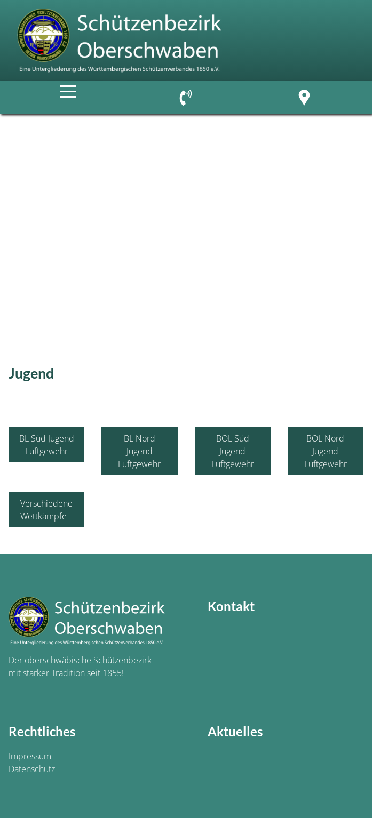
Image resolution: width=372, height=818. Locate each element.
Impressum (30, 756)
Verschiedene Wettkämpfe (46, 510)
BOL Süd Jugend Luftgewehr (232, 451)
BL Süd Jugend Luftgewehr (46, 444)
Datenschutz (32, 769)
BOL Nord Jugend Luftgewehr (325, 451)
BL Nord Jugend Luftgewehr (139, 451)
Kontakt (231, 606)
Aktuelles (235, 731)
